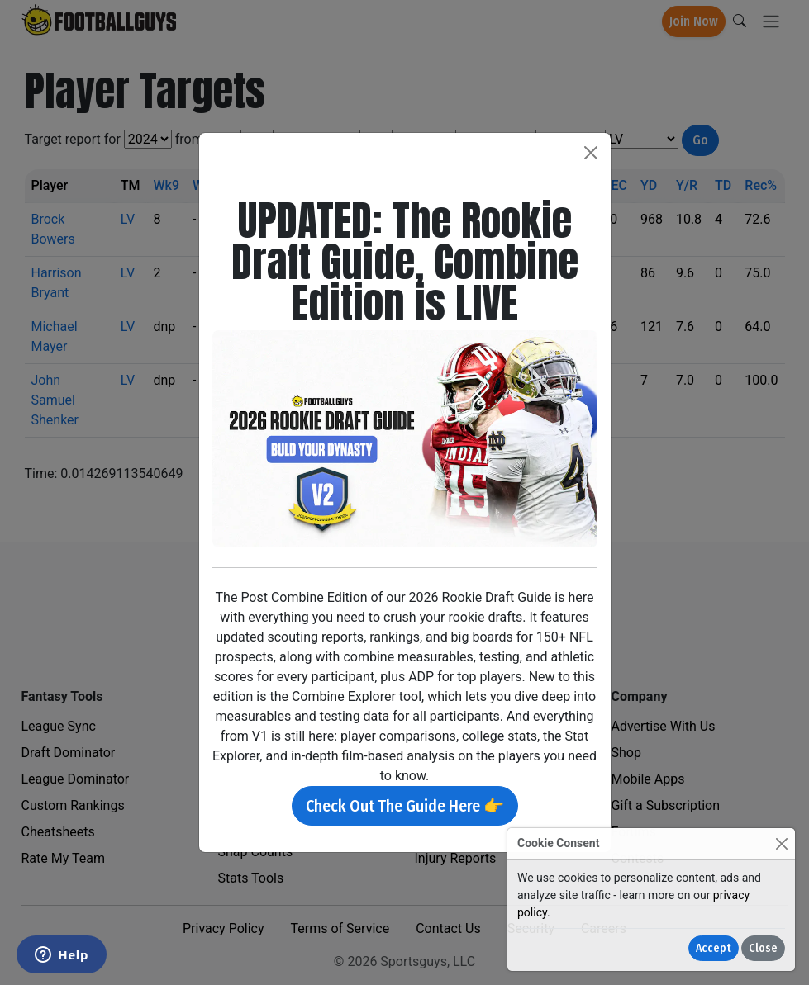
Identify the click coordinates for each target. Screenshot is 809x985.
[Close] (781, 843)
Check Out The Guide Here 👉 (405, 806)
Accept (713, 948)
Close (763, 948)
